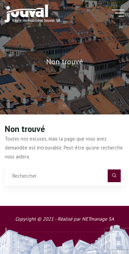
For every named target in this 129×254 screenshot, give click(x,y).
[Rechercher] (114, 175)
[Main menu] (118, 13)
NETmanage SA (98, 219)
